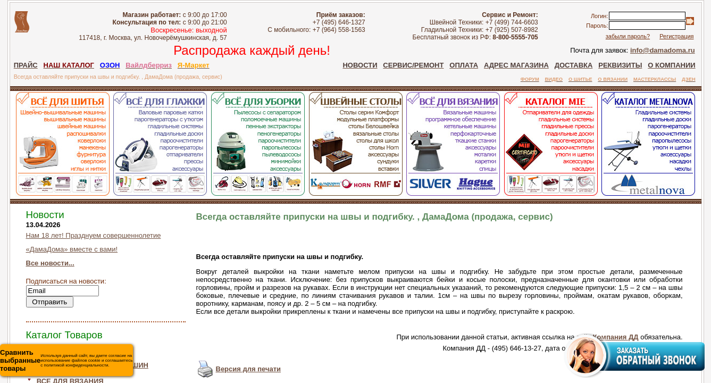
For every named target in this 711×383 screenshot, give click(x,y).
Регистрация (676, 36)
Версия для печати (248, 369)
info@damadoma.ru (662, 50)
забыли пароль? (628, 36)
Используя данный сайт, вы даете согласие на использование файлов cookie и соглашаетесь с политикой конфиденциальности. (66, 360)
